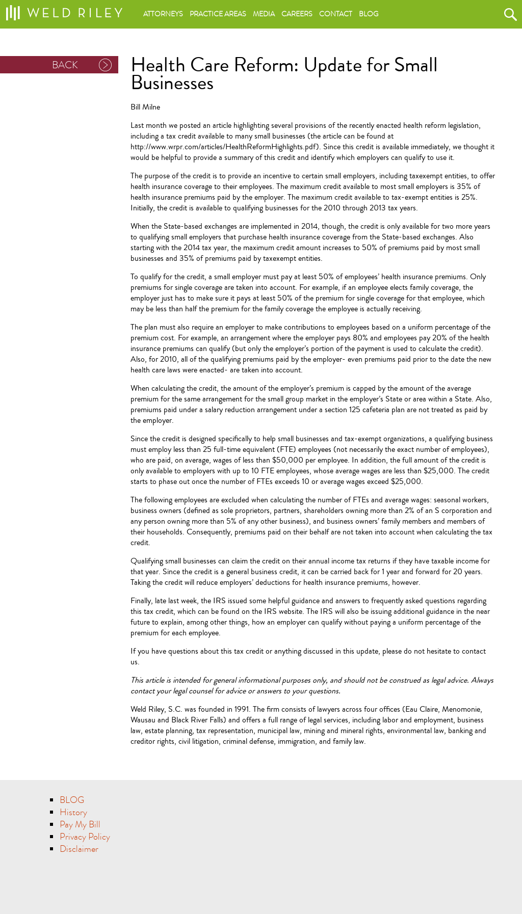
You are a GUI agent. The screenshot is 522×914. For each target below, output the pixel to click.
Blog (368, 14)
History (73, 812)
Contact (335, 14)
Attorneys (163, 14)
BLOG (72, 800)
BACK (65, 65)
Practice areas (218, 14)
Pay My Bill (80, 824)
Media (264, 14)
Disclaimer (79, 849)
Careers (296, 14)
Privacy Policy (85, 836)
